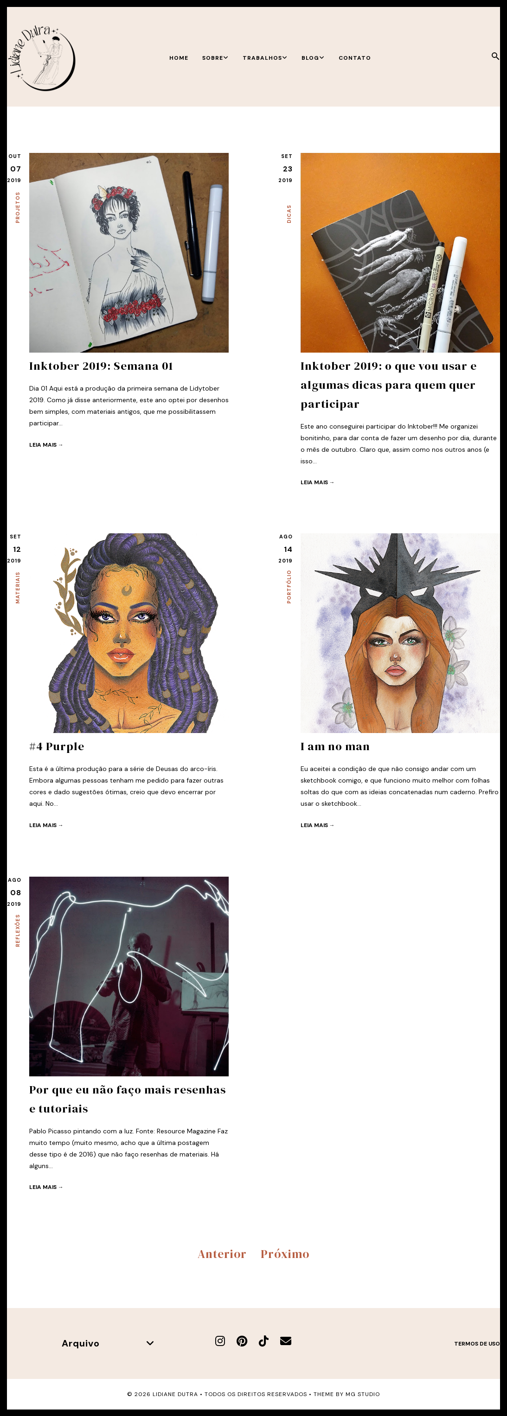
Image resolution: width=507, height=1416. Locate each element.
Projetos (17, 207)
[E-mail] (285, 1340)
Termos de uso (477, 1342)
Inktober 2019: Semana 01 (101, 365)
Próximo (285, 1253)
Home (178, 58)
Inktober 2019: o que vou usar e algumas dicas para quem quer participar (389, 384)
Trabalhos (265, 58)
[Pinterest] (242, 1340)
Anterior (222, 1253)
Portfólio (289, 587)
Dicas (289, 214)
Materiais (17, 588)
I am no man (335, 746)
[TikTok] (264, 1340)
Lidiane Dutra (175, 1393)
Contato (355, 58)
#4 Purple (57, 746)
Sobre (215, 58)
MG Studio (363, 1393)
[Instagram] (220, 1340)
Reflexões (17, 930)
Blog (313, 58)
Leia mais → (46, 444)
